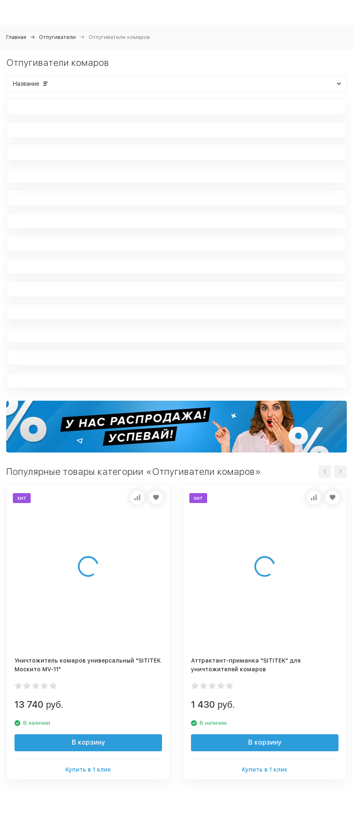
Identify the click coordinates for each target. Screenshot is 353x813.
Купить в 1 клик (88, 769)
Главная (16, 37)
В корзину (88, 742)
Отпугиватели (57, 37)
